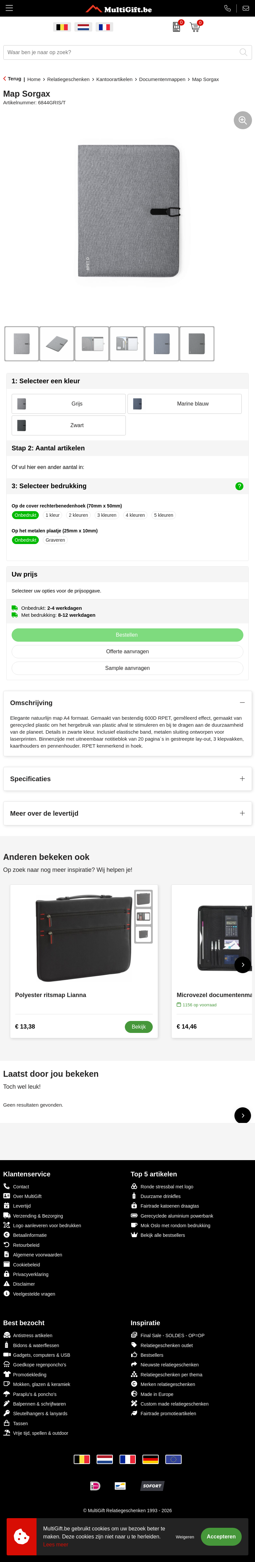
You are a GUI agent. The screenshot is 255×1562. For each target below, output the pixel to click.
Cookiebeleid (21, 1264)
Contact (16, 1186)
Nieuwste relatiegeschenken (165, 1364)
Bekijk (139, 1027)
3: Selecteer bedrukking (127, 486)
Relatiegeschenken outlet (162, 1345)
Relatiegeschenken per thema (167, 1374)
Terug (15, 78)
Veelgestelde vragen (29, 1293)
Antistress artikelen (27, 1335)
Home (34, 79)
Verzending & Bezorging (33, 1215)
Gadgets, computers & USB (36, 1354)
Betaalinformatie (25, 1235)
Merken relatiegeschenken (163, 1384)
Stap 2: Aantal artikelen (48, 448)
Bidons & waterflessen (31, 1345)
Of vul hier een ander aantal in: (48, 467)
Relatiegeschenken (68, 79)
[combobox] (120, 52)
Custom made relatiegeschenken (170, 1403)
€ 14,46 (187, 1026)
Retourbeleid (21, 1244)
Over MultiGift (22, 1196)
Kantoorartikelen (114, 79)
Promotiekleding (24, 1374)
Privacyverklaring (26, 1274)
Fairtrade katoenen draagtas (165, 1205)
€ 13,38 (25, 1026)
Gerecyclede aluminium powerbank (172, 1215)
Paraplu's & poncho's (30, 1394)
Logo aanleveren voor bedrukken (42, 1225)
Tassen (15, 1423)
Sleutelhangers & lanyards (35, 1413)
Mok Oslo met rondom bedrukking (171, 1225)
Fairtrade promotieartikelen (163, 1413)
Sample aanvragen (127, 668)
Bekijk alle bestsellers (158, 1235)
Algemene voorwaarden (32, 1254)
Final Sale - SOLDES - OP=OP (168, 1335)
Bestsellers (147, 1354)
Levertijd (17, 1205)
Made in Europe (152, 1394)
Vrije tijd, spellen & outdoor (35, 1432)
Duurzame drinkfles (156, 1196)
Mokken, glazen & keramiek (36, 1384)
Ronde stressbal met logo (162, 1186)
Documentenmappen (162, 79)
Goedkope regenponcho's (34, 1364)
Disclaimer (19, 1283)
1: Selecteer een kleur (46, 381)
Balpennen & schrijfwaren (34, 1403)
